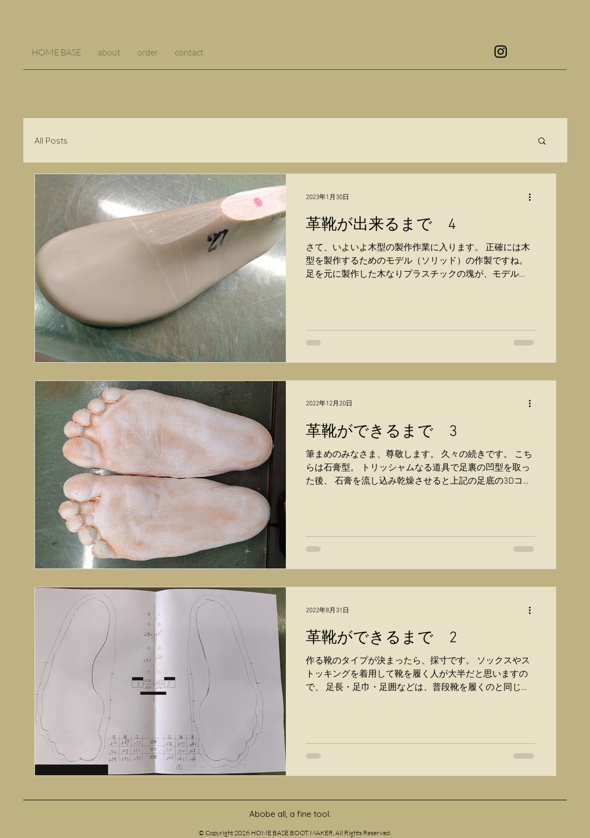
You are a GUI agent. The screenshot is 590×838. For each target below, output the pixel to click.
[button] (542, 142)
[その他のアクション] (534, 197)
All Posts (51, 140)
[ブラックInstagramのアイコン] (500, 51)
